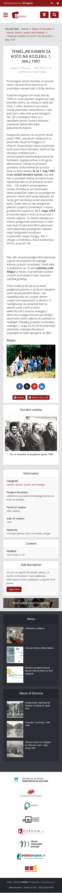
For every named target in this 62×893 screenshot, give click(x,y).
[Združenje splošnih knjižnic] (31, 869)
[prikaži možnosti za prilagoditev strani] (51, 3)
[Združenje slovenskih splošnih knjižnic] (31, 832)
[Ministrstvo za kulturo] (31, 780)
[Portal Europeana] (31, 806)
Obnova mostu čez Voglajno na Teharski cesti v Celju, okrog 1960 (38, 745)
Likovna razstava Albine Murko (39, 648)
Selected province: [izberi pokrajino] (18, 3)
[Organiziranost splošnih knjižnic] (31, 793)
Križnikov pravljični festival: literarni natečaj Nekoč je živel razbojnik (39, 671)
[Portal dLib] (31, 820)
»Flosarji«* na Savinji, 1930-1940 (37, 724)
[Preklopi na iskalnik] (54, 15)
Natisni (19, 397)
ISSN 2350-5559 (45, 887)
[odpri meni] (5, 15)
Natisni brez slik (38, 397)
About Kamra (15, 887)
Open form (14, 589)
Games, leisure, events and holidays (26, 484)
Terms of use (30, 887)
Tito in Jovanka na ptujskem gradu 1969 (31, 454)
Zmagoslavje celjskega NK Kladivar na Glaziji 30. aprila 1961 (37, 706)
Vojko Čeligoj (39, 71)
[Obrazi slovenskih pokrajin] (31, 844)
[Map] (44, 15)
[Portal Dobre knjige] (31, 857)
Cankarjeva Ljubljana (34, 628)
